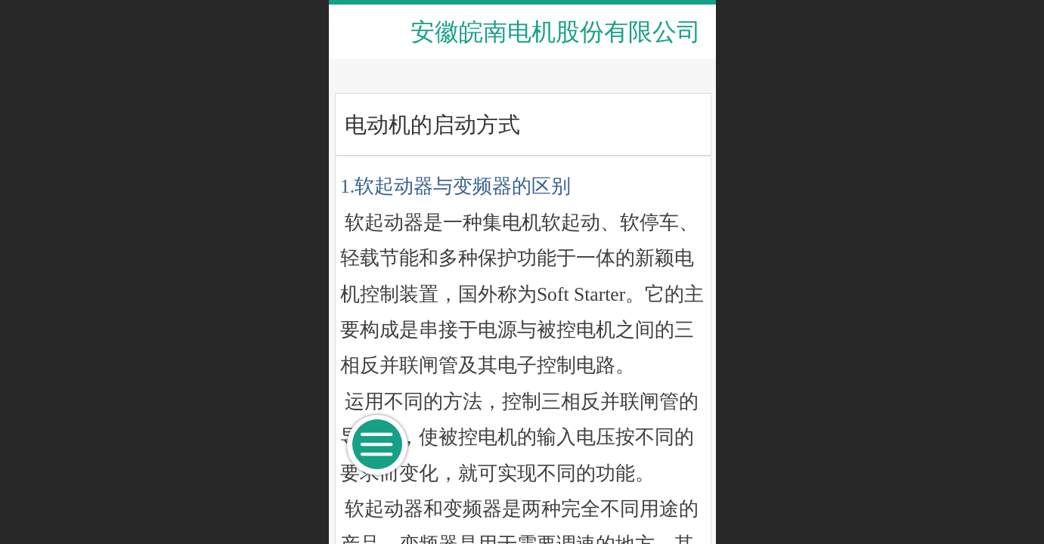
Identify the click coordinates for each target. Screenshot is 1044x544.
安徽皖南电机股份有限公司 (555, 31)
